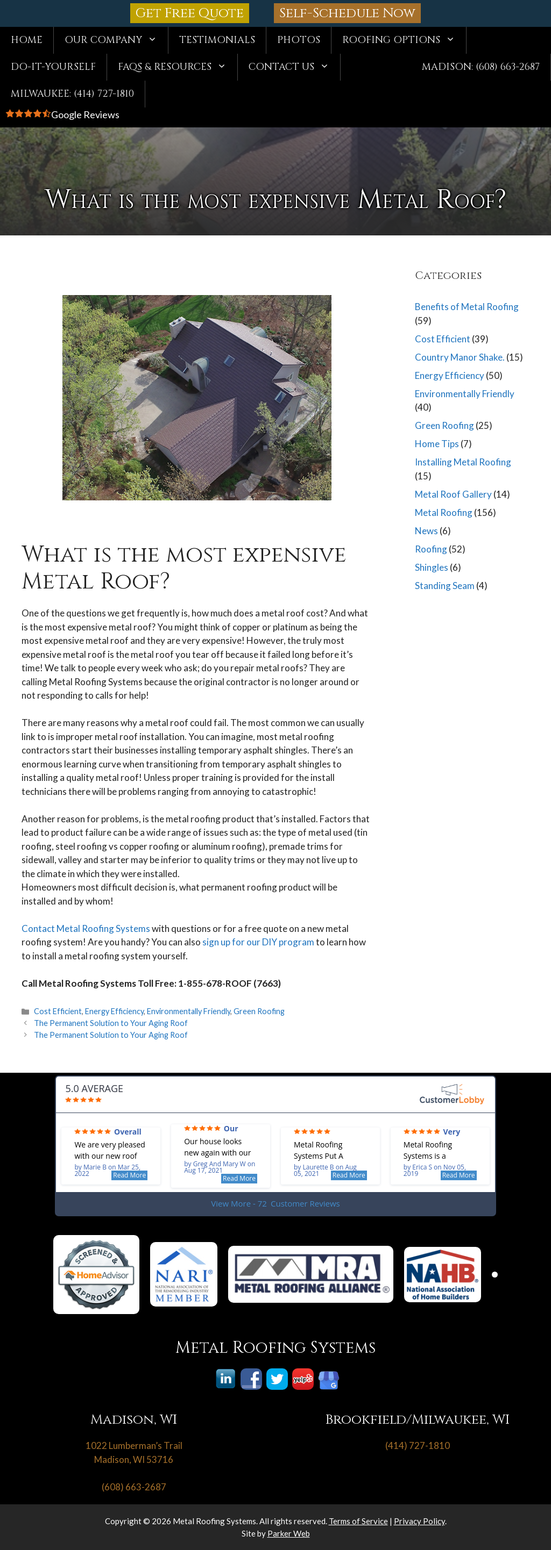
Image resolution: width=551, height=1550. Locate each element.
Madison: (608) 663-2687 (481, 67)
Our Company (116, 40)
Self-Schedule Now (347, 13)
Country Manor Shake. (460, 357)
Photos (298, 40)
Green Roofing (259, 1011)
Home (27, 40)
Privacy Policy (419, 1521)
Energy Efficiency (114, 1011)
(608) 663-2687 (134, 1486)
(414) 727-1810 (417, 1445)
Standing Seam (445, 585)
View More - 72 (275, 1203)
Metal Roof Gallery (453, 494)
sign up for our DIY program (258, 942)
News (426, 530)
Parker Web (288, 1533)
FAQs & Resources (177, 67)
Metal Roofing (443, 512)
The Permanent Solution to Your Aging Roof (111, 1023)
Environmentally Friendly (188, 1011)
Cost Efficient (58, 1011)
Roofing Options (404, 40)
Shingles (431, 567)
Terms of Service (358, 1521)
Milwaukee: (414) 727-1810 (72, 94)
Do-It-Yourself (53, 67)
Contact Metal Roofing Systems (86, 928)
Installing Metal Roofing (463, 462)
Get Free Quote (190, 13)
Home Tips (437, 443)
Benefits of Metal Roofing (467, 306)
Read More (129, 1175)
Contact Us (294, 67)
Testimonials (217, 40)
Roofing (431, 549)
